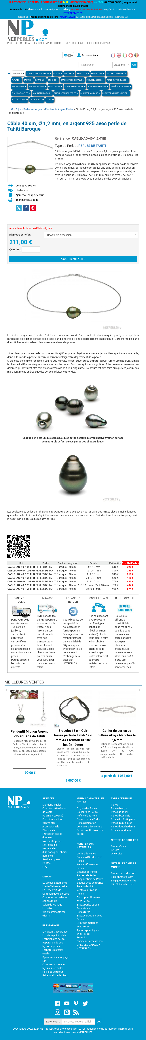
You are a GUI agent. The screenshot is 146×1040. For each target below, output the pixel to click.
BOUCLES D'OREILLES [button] (117, 73)
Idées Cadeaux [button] (20, 100)
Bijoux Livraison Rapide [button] (38, 73)
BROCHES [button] (53, 80)
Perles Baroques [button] (95, 80)
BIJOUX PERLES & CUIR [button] (75, 87)
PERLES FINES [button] (55, 87)
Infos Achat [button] (37, 100)
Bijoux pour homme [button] (98, 87)
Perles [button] (57, 73)
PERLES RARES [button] (19, 87)
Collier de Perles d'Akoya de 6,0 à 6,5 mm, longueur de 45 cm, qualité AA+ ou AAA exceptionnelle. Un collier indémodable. (117, 751)
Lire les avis (22, 190)
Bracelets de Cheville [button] (72, 80)
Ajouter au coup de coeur (30, 195)
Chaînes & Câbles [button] (21, 93)
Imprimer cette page (27, 199)
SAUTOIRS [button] (40, 80)
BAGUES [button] (28, 80)
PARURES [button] (17, 80)
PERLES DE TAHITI (92, 146)
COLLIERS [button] (69, 73)
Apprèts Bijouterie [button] (121, 87)
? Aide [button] (50, 100)
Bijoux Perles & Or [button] (42, 93)
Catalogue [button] (18, 73)
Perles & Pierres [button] (37, 87)
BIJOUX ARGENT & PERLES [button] (66, 93)
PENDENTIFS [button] (97, 73)
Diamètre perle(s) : (20, 234)
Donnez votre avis (26, 185)
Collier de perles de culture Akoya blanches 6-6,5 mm (117, 735)
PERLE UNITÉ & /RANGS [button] (117, 80)
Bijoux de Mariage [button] (90, 93)
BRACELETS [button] (83, 73)
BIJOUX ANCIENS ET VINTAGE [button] (116, 93)
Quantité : (15, 249)
